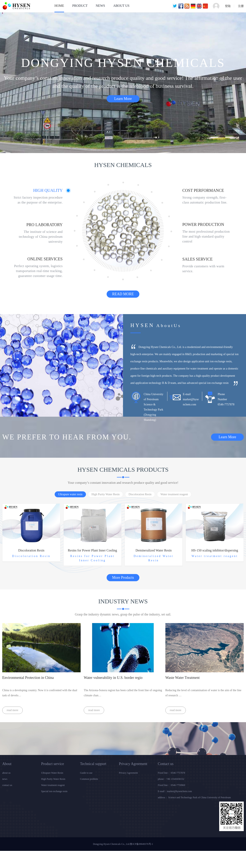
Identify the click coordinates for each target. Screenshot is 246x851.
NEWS (100, 5)
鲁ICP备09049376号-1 (141, 844)
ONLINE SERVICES (45, 259)
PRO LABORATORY (44, 224)
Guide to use (86, 772)
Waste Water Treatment (182, 678)
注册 (241, 6)
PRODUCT (80, 5)
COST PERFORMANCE (203, 190)
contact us (7, 785)
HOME (59, 5)
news (4, 779)
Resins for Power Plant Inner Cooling (92, 550)
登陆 (228, 6)
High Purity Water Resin (53, 779)
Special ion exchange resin (54, 791)
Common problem (89, 779)
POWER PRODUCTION (203, 224)
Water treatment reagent (53, 785)
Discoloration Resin (31, 550)
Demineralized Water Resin (153, 550)
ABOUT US (121, 5)
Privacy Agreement (128, 772)
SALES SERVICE (197, 259)
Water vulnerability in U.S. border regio (113, 678)
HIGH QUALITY (48, 190)
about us (6, 772)
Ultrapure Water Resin (52, 772)
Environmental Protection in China (28, 678)
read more (12, 710)
